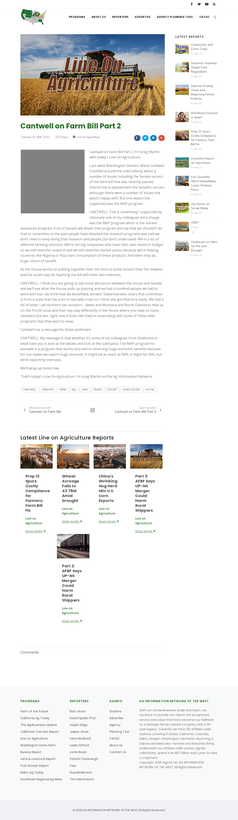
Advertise (142, 17)
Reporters (120, 17)
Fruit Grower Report (34, 766)
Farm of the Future (34, 711)
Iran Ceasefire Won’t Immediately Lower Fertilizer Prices (203, 183)
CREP (194, 223)
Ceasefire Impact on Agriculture (202, 160)
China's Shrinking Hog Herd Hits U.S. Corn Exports (108, 488)
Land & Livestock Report (38, 759)
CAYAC (204, 17)
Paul (73, 766)
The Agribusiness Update (38, 725)
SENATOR (48, 389)
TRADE (97, 389)
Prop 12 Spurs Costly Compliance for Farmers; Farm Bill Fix (37, 493)
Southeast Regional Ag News (41, 779)
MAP (85, 389)
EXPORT (112, 389)
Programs (76, 17)
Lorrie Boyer (78, 752)
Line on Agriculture (86, 137)
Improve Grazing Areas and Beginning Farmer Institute (203, 92)
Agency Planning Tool (175, 17)
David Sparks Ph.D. (83, 718)
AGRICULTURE (131, 389)
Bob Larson (78, 711)
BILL (74, 389)
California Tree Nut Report (39, 732)
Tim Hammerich (82, 779)
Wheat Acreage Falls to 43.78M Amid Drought (70, 488)
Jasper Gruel (79, 732)
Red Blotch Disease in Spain (204, 115)
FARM (62, 389)
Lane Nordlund (80, 738)
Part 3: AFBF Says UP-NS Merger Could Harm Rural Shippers (145, 493)
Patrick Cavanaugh (84, 759)
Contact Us (117, 752)
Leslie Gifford (79, 745)
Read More (35, 531)
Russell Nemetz (81, 772)
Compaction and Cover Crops (202, 47)
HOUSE (149, 389)
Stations (115, 711)
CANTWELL (30, 389)
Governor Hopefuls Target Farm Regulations (204, 67)
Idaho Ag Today (32, 772)
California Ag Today (34, 718)
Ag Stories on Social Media (200, 206)
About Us (98, 17)
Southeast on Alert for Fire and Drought (204, 246)
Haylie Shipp (78, 725)
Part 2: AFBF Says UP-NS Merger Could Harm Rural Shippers (72, 583)
